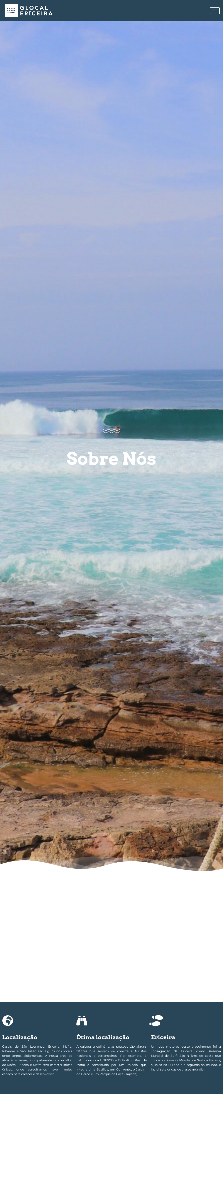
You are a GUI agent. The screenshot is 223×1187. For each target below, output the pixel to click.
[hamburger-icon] (215, 10)
